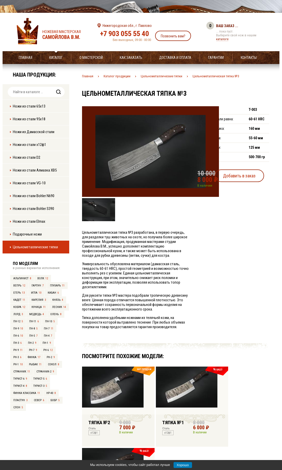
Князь (57, 300)
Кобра (19, 307)
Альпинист (22, 278)
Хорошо (183, 465)
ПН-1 (47, 343)
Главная (25, 58)
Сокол (53, 364)
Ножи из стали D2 (26, 157)
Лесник (59, 307)
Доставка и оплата (175, 58)
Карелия (39, 300)
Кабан (53, 292)
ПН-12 (18, 321)
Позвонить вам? (173, 36)
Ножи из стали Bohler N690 (33, 196)
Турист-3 (40, 386)
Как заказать (131, 58)
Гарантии (216, 58)
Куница (39, 307)
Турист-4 (20, 386)
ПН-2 (32, 343)
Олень (55, 314)
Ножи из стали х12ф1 (29, 144)
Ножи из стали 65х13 (29, 106)
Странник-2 (45, 371)
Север (39, 400)
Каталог (56, 58)
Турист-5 (40, 378)
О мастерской (91, 58)
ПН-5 (33, 335)
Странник (21, 371)
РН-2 (51, 357)
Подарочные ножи (27, 234)
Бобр (55, 400)
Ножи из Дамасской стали (33, 132)
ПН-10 (50, 321)
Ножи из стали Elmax (29, 221)
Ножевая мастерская (66, 34)
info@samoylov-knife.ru (179, 434)
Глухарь (57, 285)
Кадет (19, 300)
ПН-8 (33, 328)
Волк (42, 278)
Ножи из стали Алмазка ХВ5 (35, 170)
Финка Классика (26, 393)
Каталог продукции (117, 76)
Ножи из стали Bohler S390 (33, 208)
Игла (36, 292)
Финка (34, 357)
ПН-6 (18, 335)
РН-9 (18, 350)
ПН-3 (17, 343)
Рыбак (35, 364)
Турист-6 (20, 378)
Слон (18, 407)
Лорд (18, 314)
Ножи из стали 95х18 (29, 119)
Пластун (20, 400)
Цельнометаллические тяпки (35, 247)
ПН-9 (18, 328)
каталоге (222, 39)
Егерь (19, 292)
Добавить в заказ (244, 175)
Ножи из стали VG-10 (29, 183)
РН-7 (33, 350)
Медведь (36, 314)
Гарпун (38, 285)
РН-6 (48, 350)
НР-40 (51, 393)
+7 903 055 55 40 (124, 33)
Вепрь (19, 285)
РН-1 (18, 364)
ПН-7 (48, 328)
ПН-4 (48, 335)
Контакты (249, 58)
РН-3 (17, 357)
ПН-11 (34, 321)
